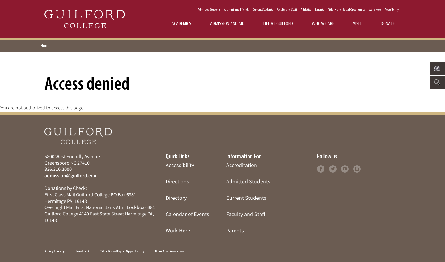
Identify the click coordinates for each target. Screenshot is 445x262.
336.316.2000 (58, 169)
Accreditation (241, 165)
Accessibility (392, 10)
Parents (319, 10)
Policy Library (54, 251)
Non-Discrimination (169, 251)
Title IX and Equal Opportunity (346, 10)
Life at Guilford (278, 24)
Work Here (375, 10)
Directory (176, 197)
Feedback (82, 251)
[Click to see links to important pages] (437, 68)
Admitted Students (209, 10)
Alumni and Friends (236, 10)
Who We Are (323, 24)
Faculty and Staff (287, 10)
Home (46, 45)
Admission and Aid (227, 24)
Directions (177, 181)
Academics (181, 24)
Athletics (306, 10)
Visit (357, 24)
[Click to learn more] (320, 168)
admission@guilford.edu (70, 175)
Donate (388, 24)
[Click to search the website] (437, 82)
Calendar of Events (187, 214)
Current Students (263, 10)
